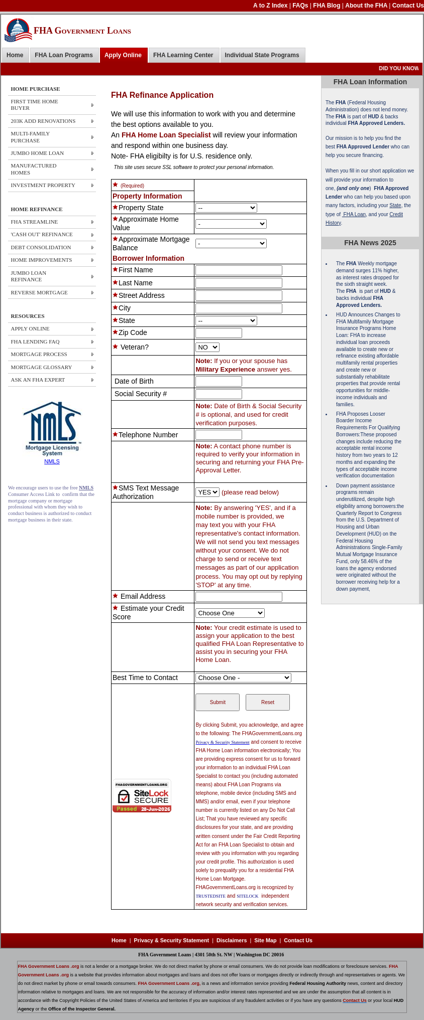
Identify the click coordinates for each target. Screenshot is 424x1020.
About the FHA (367, 5)
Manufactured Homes (34, 168)
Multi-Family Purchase (30, 136)
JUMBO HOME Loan (37, 153)
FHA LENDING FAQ (35, 341)
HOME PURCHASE (35, 89)
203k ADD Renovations (43, 121)
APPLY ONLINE (30, 328)
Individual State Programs (262, 55)
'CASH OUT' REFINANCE (42, 234)
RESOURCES (28, 316)
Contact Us (408, 5)
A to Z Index (271, 5)
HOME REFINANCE (37, 209)
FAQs (301, 5)
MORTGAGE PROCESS (39, 354)
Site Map (265, 940)
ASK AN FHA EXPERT (38, 380)
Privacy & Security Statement (171, 940)
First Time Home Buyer (34, 104)
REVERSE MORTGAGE (39, 292)
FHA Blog (327, 5)
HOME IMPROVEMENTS (41, 260)
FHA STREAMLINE (34, 222)
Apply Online (123, 55)
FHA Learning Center (183, 55)
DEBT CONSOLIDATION (41, 247)
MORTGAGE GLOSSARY (41, 367)
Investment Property (43, 185)
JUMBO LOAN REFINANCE (29, 276)
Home (15, 55)
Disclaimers (232, 940)
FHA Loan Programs (64, 55)
